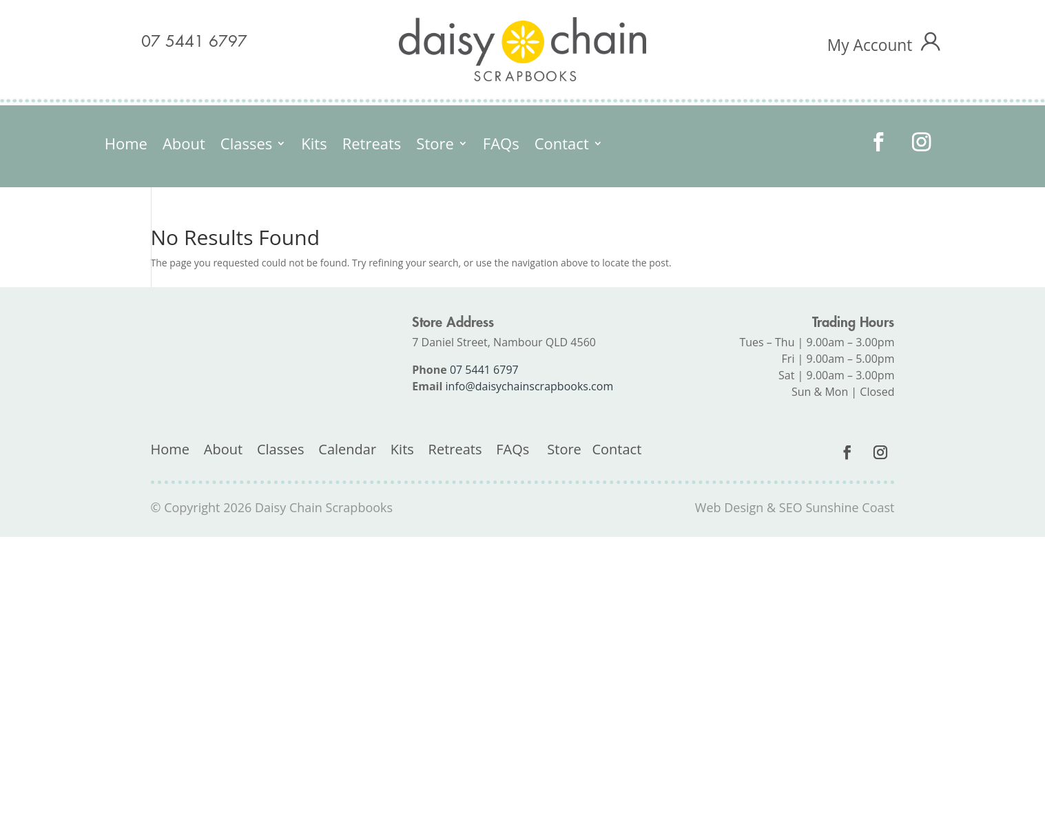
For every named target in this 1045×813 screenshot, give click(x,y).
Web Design (729, 507)
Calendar (347, 449)
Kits (314, 146)
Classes (246, 146)
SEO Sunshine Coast (837, 507)
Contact (562, 146)
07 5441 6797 (194, 42)
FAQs (501, 146)
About (184, 146)
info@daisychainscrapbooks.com (530, 386)
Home (126, 146)
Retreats (372, 146)
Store (434, 146)
